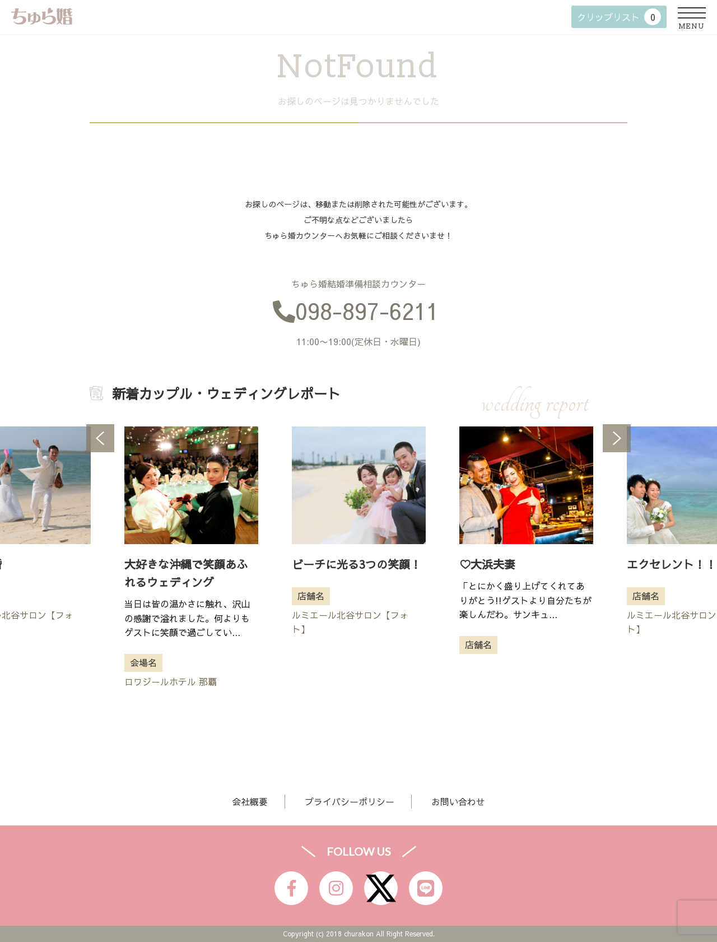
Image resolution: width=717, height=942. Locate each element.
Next (617, 438)
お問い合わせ (458, 801)
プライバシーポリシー (349, 801)
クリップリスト (619, 16)
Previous (100, 438)
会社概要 (250, 801)
